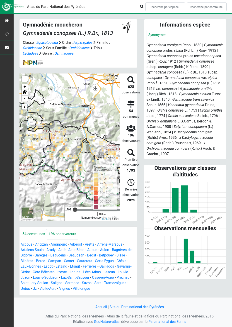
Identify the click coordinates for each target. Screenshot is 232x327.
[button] (25, 92)
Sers (99, 282)
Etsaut (76, 266)
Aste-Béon (77, 249)
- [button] (25, 98)
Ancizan (42, 244)
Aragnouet (59, 244)
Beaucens (59, 255)
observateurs (63, 234)
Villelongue (83, 288)
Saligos (57, 282)
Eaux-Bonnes (31, 266)
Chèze (124, 260)
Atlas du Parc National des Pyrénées (56, 7)
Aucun (94, 249)
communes (34, 234)
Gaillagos (108, 266)
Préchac (125, 277)
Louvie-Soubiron (46, 277)
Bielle (122, 255)
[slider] (75, 209)
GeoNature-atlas (106, 320)
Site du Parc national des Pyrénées (137, 306)
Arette (91, 244)
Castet (70, 260)
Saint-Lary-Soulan (35, 282)
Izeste (63, 271)
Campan (55, 260)
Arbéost (77, 244)
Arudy (51, 249)
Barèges (41, 255)
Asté (62, 249)
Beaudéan (78, 255)
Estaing (62, 266)
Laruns (76, 271)
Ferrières (91, 266)
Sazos (88, 282)
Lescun (111, 271)
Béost (93, 255)
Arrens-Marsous (112, 244)
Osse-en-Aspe (105, 277)
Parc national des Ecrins (167, 320)
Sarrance (73, 282)
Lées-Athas (94, 271)
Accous (27, 244)
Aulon (106, 249)
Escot (48, 266)
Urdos (25, 288)
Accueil (100, 306)
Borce (41, 260)
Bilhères (27, 260)
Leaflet (105, 218)
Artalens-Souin (32, 249)
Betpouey (108, 255)
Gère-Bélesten (44, 271)
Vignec (65, 288)
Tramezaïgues (117, 282)
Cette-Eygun (106, 260)
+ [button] (25, 86)
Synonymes (157, 35)
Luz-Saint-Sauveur (76, 277)
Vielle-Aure (48, 288)
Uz (35, 288)
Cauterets (86, 260)
